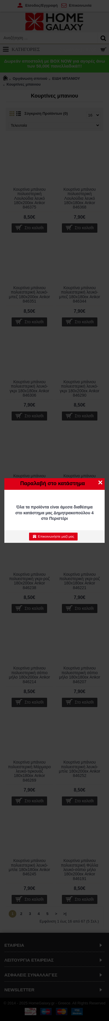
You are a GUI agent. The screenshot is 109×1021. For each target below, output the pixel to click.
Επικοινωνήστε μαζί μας (53, 536)
